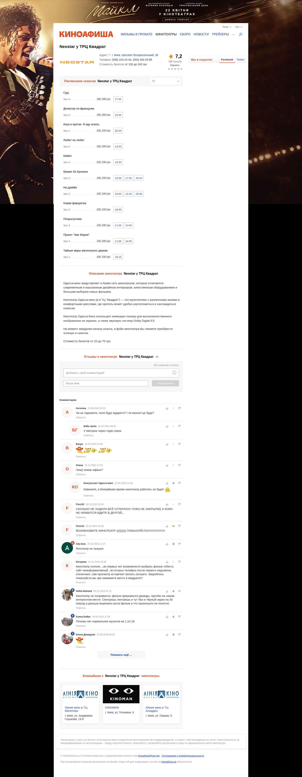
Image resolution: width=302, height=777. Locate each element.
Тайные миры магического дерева (85, 250)
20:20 (118, 130)
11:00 (118, 225)
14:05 (128, 241)
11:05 (118, 241)
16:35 (118, 115)
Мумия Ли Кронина (75, 171)
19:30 (118, 162)
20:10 (139, 178)
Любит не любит (74, 140)
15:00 (118, 178)
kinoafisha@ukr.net (148, 755)
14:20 (118, 146)
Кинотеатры (166, 34)
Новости (201, 34)
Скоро (185, 34)
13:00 (128, 225)
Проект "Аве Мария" (76, 234)
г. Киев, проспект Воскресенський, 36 (135, 55)
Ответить (81, 417)
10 (181, 68)
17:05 (118, 99)
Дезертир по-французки (78, 108)
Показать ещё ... (121, 654)
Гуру (66, 92)
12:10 (128, 193)
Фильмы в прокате (137, 34)
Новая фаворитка (74, 203)
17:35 (128, 178)
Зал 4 (66, 99)
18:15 (118, 257)
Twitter (240, 59)
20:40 (139, 193)
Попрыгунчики (72, 219)
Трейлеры (220, 34)
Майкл (67, 155)
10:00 (118, 193)
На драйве (70, 187)
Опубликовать (165, 383)
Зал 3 (66, 178)
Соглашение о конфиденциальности (183, 755)
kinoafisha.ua (169, 761)
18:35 (118, 209)
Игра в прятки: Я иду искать (81, 124)
